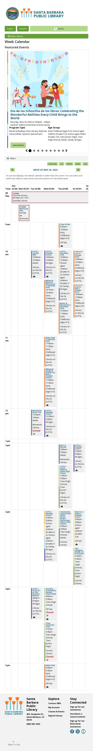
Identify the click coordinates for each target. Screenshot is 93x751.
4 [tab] (42, 150)
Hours (62, 28)
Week (78, 164)
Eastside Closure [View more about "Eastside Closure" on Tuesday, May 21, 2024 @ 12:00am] (20, 195)
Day (85, 164)
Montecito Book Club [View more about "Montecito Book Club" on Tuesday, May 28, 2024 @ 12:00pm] (37, 411)
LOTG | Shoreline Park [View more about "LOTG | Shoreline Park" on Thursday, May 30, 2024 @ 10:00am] (64, 253)
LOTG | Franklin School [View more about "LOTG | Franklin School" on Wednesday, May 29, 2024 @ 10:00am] (49, 253)
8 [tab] (58, 150)
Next (66, 150)
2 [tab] (34, 150)
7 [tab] (54, 150)
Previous (26, 150)
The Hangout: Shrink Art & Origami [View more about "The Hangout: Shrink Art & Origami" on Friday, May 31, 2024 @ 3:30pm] (79, 551)
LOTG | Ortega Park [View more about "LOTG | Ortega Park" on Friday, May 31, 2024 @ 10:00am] (78, 255)
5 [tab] (46, 150)
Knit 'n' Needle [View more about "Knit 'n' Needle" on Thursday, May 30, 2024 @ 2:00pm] (63, 446)
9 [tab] (63, 150)
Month (69, 164)
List (61, 164)
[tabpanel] (46, 99)
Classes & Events (56, 711)
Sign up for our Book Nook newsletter (77, 724)
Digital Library (55, 715)
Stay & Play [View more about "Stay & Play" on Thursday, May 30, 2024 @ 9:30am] (65, 224)
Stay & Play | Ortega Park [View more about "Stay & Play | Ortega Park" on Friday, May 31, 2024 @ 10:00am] (78, 289)
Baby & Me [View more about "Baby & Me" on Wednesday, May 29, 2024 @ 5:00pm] (50, 665)
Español (23, 28)
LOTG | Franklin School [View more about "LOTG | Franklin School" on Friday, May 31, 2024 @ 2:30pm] (78, 447)
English (10, 28)
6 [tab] (50, 150)
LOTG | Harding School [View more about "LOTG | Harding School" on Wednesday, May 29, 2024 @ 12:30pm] (49, 412)
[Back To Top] (13, 743)
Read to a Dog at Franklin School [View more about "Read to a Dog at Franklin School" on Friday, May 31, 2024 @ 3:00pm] (79, 514)
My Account (54, 707)
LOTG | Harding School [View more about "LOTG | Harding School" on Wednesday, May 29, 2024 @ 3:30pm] (49, 513)
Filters (12, 158)
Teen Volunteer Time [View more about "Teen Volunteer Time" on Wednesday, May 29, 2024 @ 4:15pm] (50, 624)
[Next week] (78, 170)
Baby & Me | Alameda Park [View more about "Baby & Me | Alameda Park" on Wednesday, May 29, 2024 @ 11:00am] (50, 339)
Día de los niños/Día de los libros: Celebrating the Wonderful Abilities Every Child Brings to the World (47, 114)
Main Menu (15, 36)
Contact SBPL (54, 703)
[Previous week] (12, 170)
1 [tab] (30, 150)
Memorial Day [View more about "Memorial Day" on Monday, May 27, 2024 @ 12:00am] (24, 209)
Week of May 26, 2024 (45, 170)
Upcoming (52, 164)
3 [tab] (38, 150)
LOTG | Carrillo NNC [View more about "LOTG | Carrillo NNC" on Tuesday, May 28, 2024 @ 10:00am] (36, 253)
